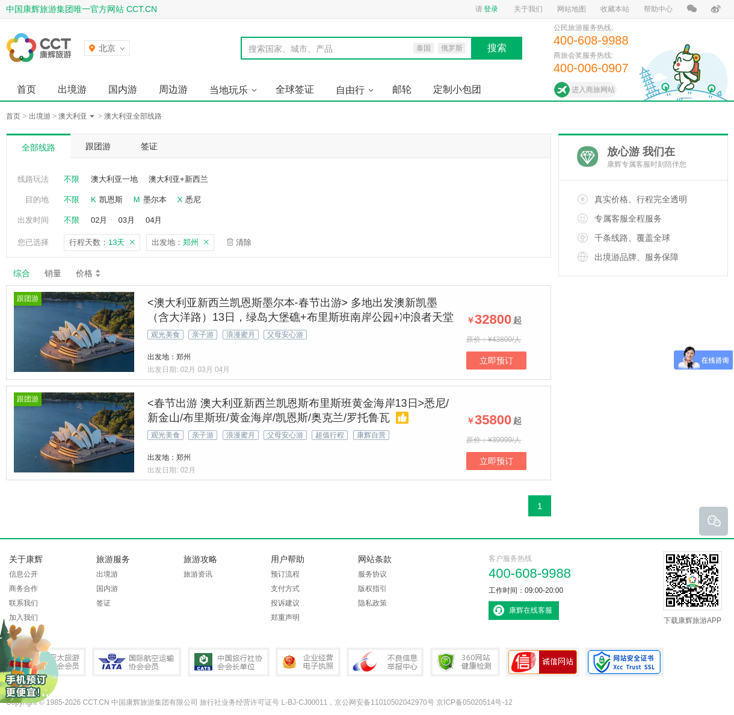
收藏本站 (614, 9)
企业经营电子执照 (308, 662)
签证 (149, 146)
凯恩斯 (111, 199)
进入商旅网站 (593, 89)
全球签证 (295, 89)
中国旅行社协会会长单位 (229, 662)
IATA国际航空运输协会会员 (136, 662)
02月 (99, 219)
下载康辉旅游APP (692, 588)
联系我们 (23, 603)
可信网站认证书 (542, 662)
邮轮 (402, 89)
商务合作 (23, 588)
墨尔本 (155, 199)
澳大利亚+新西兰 (178, 179)
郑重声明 (285, 617)
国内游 (122, 89)
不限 (71, 179)
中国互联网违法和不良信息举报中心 (385, 662)
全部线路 (38, 147)
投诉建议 (285, 603)
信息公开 (23, 574)
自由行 (350, 90)
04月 (154, 219)
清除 (243, 242)
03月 (126, 219)
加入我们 (23, 617)
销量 (53, 273)
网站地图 (571, 9)
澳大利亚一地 (114, 179)
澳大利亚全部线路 (133, 116)
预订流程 (285, 574)
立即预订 (496, 360)
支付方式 (285, 588)
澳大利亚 (72, 116)
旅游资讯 (198, 574)
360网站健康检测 (465, 662)
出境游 (72, 89)
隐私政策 (372, 603)
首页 (26, 89)
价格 (89, 273)
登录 (491, 9)
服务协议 (372, 574)
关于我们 (528, 9)
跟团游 (98, 146)
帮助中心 (658, 9)
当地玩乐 (228, 90)
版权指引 (372, 588)
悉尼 (193, 199)
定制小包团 (457, 89)
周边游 (173, 89)
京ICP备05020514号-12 (474, 702)
